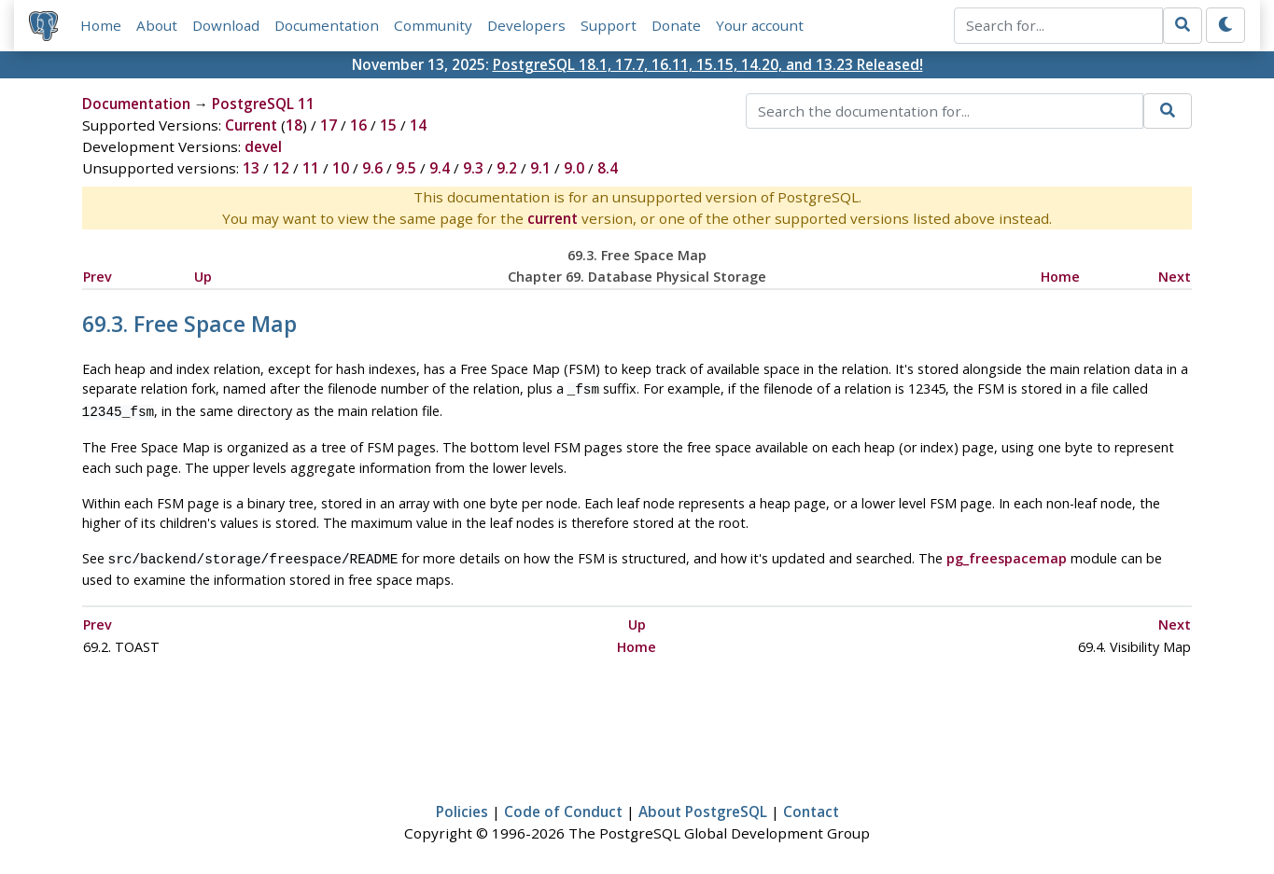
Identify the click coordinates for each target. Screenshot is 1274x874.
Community (433, 25)
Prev (97, 276)
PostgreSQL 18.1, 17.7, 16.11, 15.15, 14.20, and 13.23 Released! (708, 64)
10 (340, 168)
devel (263, 146)
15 (388, 125)
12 (281, 168)
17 (328, 125)
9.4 (439, 168)
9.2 (507, 168)
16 (358, 125)
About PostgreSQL (702, 806)
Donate (676, 25)
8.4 (607, 168)
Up (203, 276)
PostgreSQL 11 (263, 103)
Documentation (326, 25)
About (156, 25)
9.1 (540, 168)
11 (310, 168)
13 (251, 168)
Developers (526, 25)
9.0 (574, 168)
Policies (462, 806)
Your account (760, 25)
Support (609, 25)
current (552, 218)
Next (1174, 276)
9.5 (406, 168)
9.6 (372, 168)
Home (100, 25)
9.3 (473, 168)
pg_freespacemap (1006, 554)
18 (294, 125)
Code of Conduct (563, 806)
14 (418, 125)
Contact (811, 806)
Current (251, 125)
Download (225, 25)
